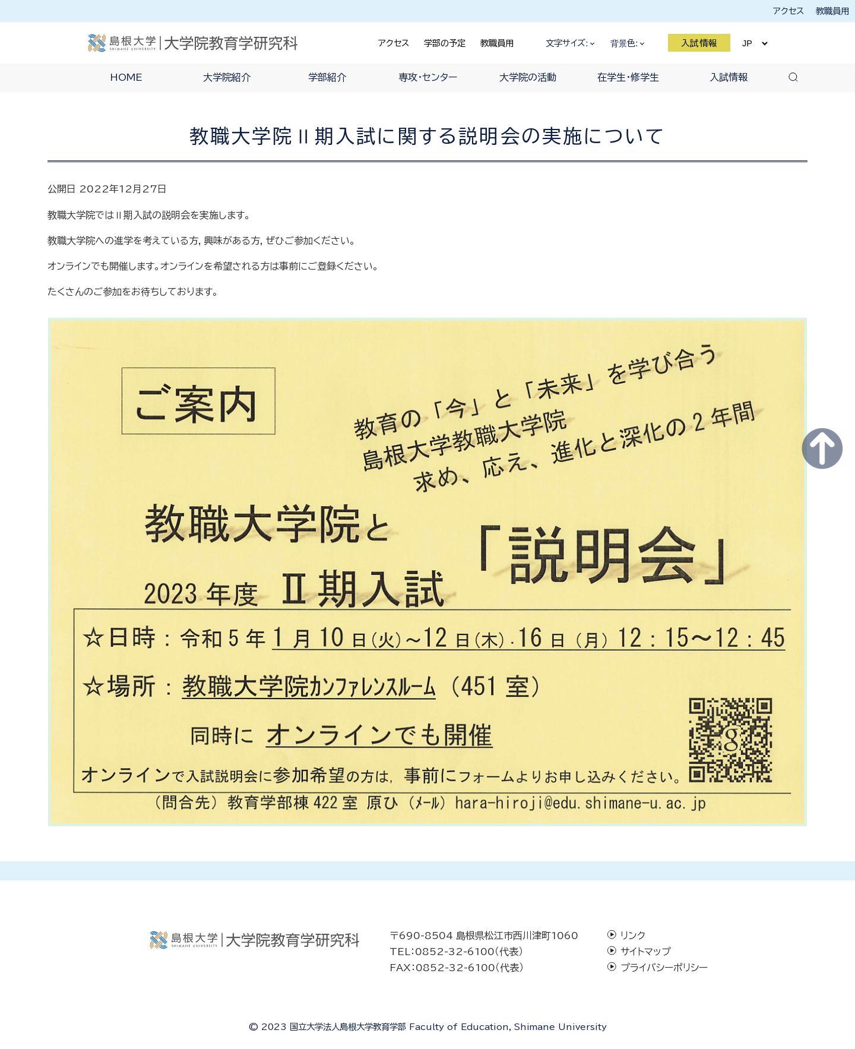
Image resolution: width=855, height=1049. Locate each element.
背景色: (627, 43)
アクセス (788, 11)
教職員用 (832, 11)
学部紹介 (327, 77)
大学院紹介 (227, 77)
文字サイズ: (570, 43)
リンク (632, 935)
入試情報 (699, 43)
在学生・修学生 (628, 77)
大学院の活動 (527, 77)
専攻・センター (427, 77)
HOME (126, 77)
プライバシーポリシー (664, 967)
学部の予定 (445, 43)
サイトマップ (645, 951)
